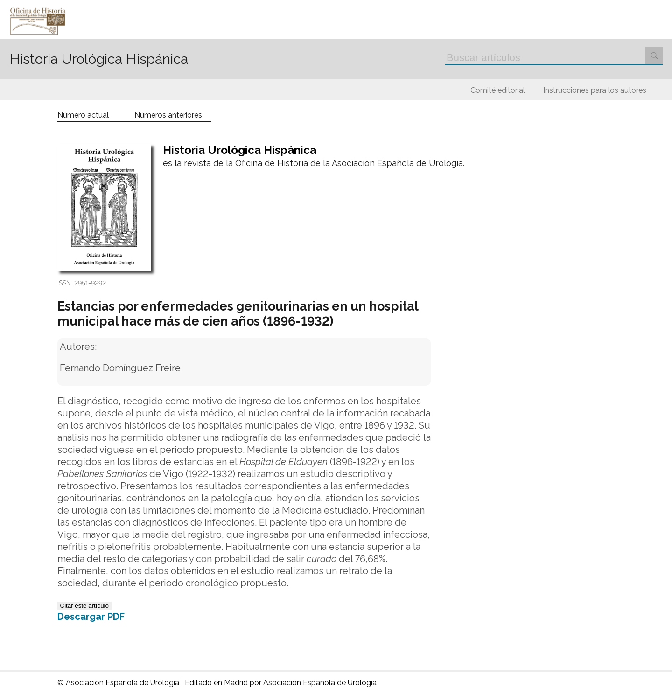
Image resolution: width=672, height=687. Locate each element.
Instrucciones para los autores (594, 90)
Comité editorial (497, 90)
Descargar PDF (91, 616)
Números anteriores (168, 115)
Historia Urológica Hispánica (98, 59)
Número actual (83, 115)
